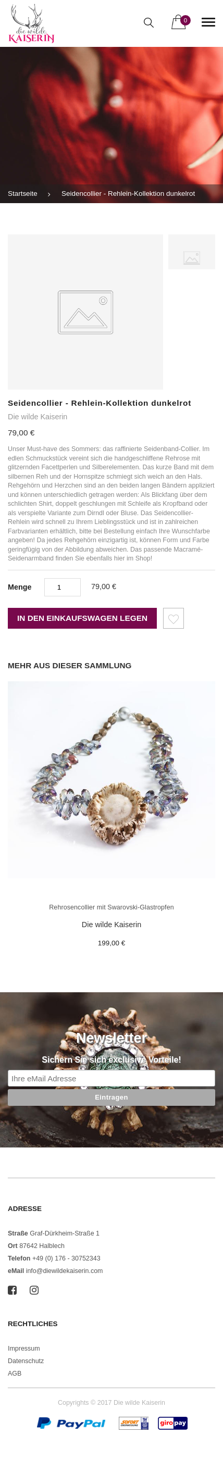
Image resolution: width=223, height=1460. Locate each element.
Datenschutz (26, 1361)
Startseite (23, 193)
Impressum (24, 1348)
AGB (14, 1373)
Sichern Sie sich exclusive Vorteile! (111, 1059)
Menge (20, 587)
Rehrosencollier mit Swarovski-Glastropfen (111, 907)
